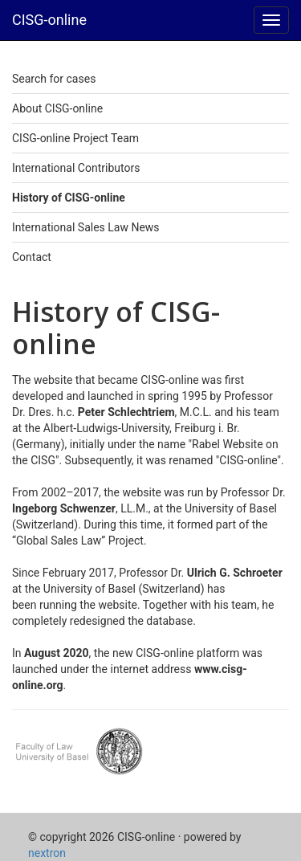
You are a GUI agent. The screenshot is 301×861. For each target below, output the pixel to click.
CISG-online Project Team (75, 138)
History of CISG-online (68, 197)
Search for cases (54, 78)
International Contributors (76, 167)
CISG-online (49, 19)
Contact (31, 257)
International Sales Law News (86, 227)
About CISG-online (57, 108)
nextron (47, 853)
